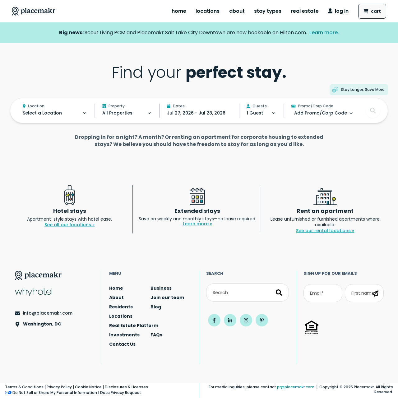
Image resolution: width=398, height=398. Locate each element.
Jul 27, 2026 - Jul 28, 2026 (196, 113)
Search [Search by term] (214, 273)
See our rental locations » (325, 230)
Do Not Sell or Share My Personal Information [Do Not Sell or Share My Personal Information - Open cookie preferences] (51, 393)
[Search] (247, 292)
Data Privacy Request (120, 392)
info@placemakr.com (47, 313)
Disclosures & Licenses (126, 387)
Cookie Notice (88, 387)
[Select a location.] (55, 113)
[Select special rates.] (320, 113)
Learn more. (324, 32)
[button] (359, 89)
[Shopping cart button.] (372, 11)
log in (338, 11)
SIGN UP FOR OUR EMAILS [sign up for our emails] (330, 273)
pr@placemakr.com (295, 387)
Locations (208, 11)
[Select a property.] (127, 113)
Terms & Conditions (24, 387)
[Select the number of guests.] (261, 113)
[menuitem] (179, 11)
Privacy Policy (59, 387)
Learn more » (197, 224)
